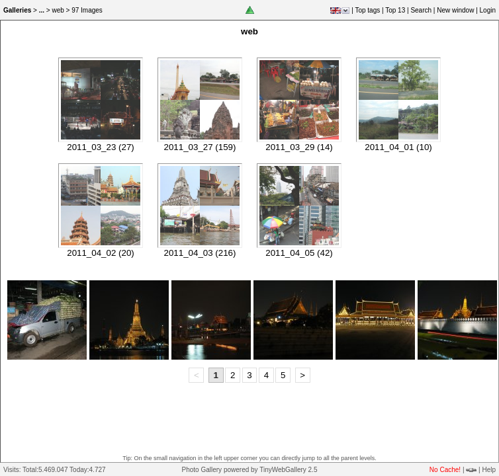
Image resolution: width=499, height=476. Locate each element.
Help (489, 469)
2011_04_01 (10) (398, 147)
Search (420, 10)
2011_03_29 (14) (299, 147)
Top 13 (395, 10)
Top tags (367, 10)
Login (488, 10)
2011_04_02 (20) (100, 253)
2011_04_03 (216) (200, 253)
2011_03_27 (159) (200, 147)
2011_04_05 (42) (299, 253)
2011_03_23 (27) (100, 147)
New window (455, 10)
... (41, 10)
